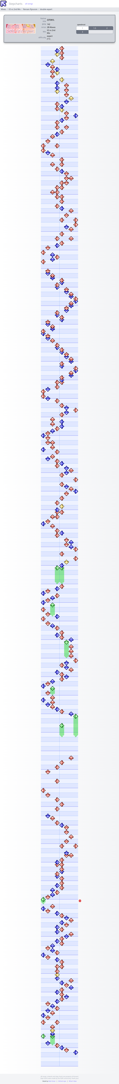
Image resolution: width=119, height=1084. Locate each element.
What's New (72, 1081)
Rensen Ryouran (30, 9)
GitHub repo (62, 1081)
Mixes (3, 9)
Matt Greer (52, 1081)
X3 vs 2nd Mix (15, 9)
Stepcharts (15, 4)
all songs (29, 3)
